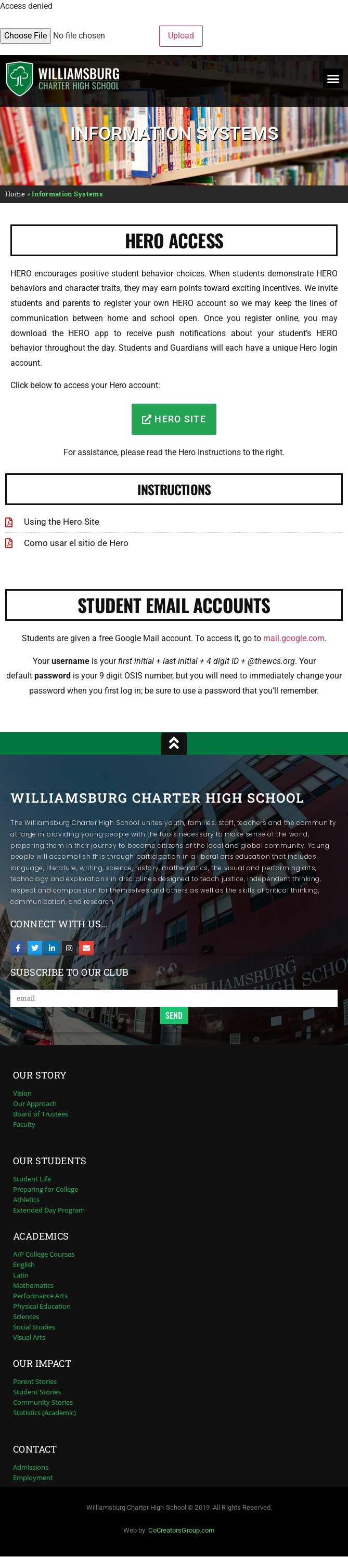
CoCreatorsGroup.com (181, 1530)
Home (15, 193)
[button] (333, 78)
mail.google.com (294, 638)
